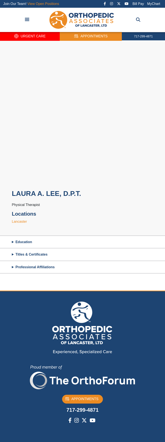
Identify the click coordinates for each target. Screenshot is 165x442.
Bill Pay (138, 4)
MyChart (153, 4)
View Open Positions (43, 4)
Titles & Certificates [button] (31, 254)
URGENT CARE (30, 36)
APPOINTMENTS (90, 36)
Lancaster (19, 221)
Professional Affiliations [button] (35, 267)
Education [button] (23, 242)
